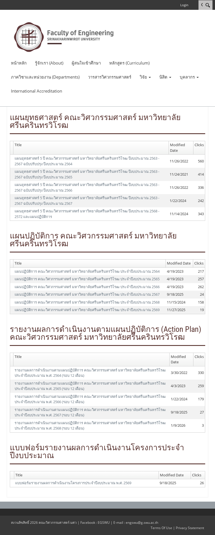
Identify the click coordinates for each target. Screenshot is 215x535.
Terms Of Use (161, 527)
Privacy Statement (190, 527)
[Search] (207, 5)
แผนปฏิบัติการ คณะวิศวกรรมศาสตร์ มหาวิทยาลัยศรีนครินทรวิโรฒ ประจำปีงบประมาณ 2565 (87, 278)
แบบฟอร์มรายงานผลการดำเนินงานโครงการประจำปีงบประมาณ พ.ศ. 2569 (73, 482)
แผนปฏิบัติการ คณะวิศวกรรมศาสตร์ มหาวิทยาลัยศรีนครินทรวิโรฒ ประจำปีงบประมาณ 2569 (87, 309)
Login (184, 5)
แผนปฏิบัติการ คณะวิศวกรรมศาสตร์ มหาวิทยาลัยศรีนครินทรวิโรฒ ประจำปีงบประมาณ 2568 (87, 302)
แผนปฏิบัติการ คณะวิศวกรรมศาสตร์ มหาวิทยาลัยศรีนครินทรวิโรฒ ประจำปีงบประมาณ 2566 (87, 286)
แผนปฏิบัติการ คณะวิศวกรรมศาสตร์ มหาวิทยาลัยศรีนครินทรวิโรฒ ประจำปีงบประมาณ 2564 (87, 271)
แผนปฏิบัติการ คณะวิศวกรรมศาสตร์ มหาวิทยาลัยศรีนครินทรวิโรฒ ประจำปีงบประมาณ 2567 (87, 294)
